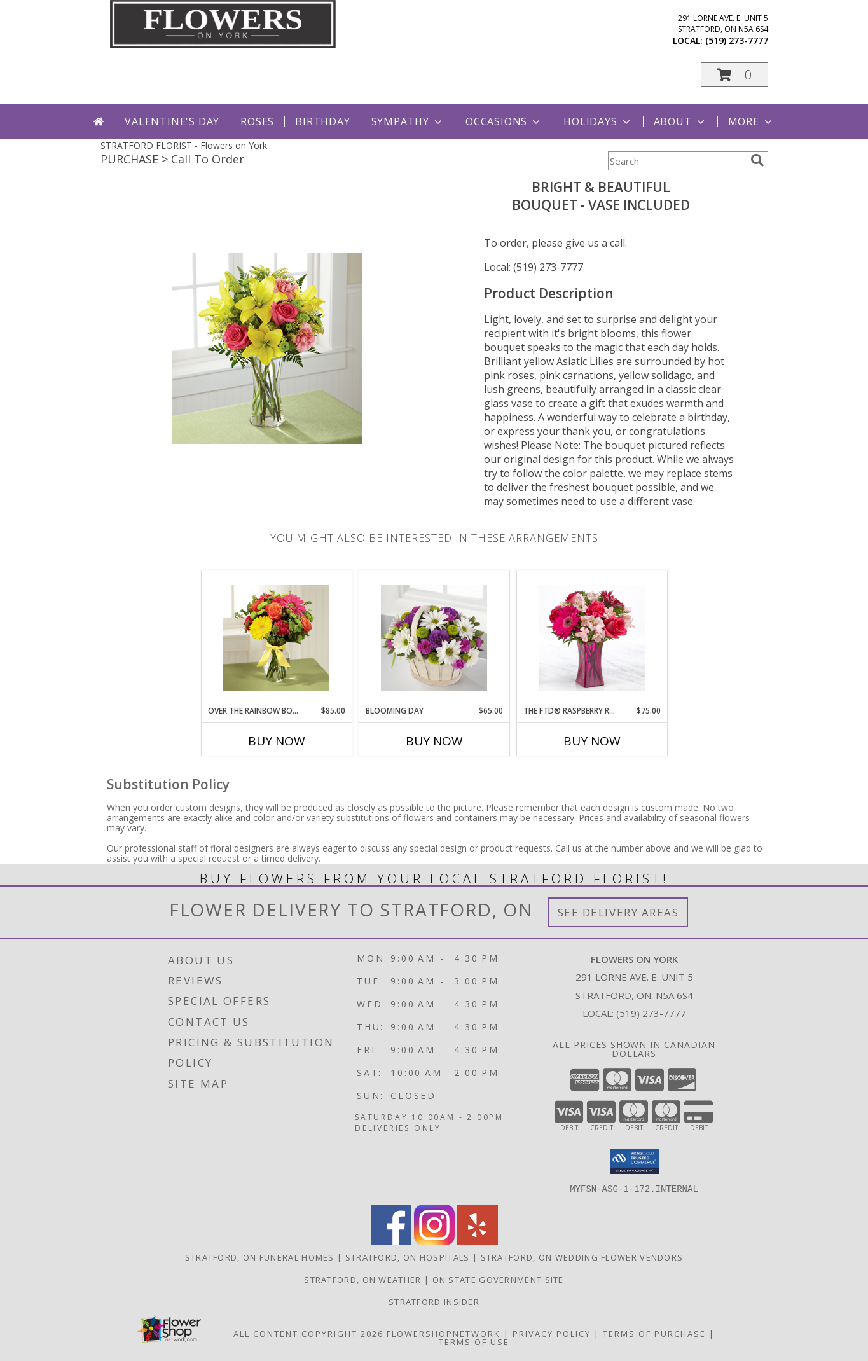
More (751, 121)
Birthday (322, 121)
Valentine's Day (172, 121)
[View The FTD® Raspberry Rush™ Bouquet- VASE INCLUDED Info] (592, 638)
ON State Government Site (498, 1279)
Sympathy (407, 121)
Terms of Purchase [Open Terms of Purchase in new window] (654, 1333)
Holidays (597, 121)
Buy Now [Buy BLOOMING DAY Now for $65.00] (434, 741)
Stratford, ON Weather (362, 1279)
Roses (257, 121)
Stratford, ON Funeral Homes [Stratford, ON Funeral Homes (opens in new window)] (259, 1256)
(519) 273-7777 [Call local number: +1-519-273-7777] (736, 40)
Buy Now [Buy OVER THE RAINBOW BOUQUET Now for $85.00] (276, 741)
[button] (734, 74)
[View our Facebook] (391, 1241)
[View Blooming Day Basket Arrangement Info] (434, 638)
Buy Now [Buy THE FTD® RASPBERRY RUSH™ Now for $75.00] (592, 741)
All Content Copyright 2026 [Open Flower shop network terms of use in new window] (308, 1333)
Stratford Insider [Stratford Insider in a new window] (434, 1301)
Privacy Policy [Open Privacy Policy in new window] (552, 1333)
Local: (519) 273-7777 (533, 267)
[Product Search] (677, 161)
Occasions (503, 121)
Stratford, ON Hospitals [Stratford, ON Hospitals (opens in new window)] (407, 1256)
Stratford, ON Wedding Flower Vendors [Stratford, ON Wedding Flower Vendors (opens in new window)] (582, 1256)
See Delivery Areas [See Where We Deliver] (618, 912)
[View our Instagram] (434, 1241)
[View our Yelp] (477, 1241)
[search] (757, 160)
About (680, 121)
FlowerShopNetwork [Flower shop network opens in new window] (443, 1333)
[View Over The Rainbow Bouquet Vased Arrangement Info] (276, 638)
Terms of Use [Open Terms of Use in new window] (474, 1341)
